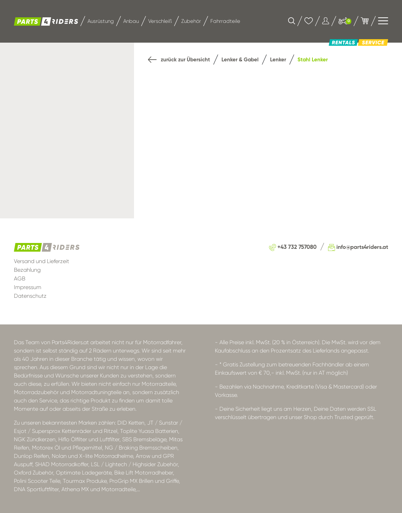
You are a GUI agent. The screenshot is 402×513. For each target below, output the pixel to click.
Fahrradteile (225, 21)
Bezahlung (27, 270)
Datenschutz (30, 296)
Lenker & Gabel (240, 59)
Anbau (131, 21)
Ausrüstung (100, 21)
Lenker (278, 59)
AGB (19, 278)
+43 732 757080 (293, 247)
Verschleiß (160, 21)
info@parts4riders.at (358, 247)
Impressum (27, 287)
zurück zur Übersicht (179, 60)
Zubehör (191, 21)
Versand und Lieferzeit (41, 261)
